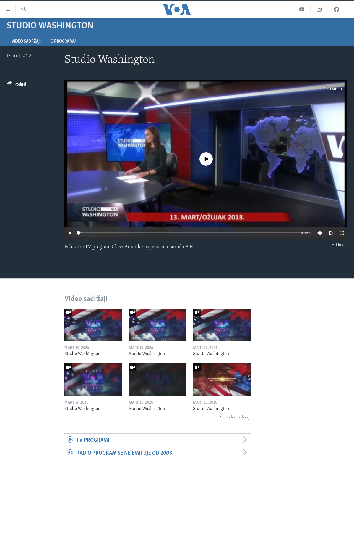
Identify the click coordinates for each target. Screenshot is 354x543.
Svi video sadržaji (235, 417)
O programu (63, 41)
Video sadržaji (26, 41)
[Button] (17, 85)
